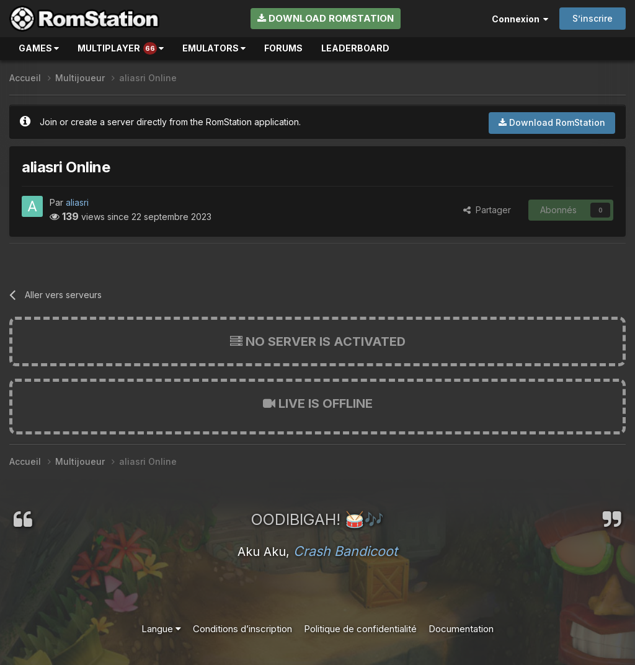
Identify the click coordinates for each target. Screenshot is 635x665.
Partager (487, 210)
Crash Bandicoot (345, 551)
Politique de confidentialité (360, 629)
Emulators (214, 48)
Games (39, 48)
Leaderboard (355, 48)
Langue (161, 629)
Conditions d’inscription (242, 629)
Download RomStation (325, 18)
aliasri (77, 202)
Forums (283, 48)
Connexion (520, 19)
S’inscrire (592, 18)
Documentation (461, 629)
